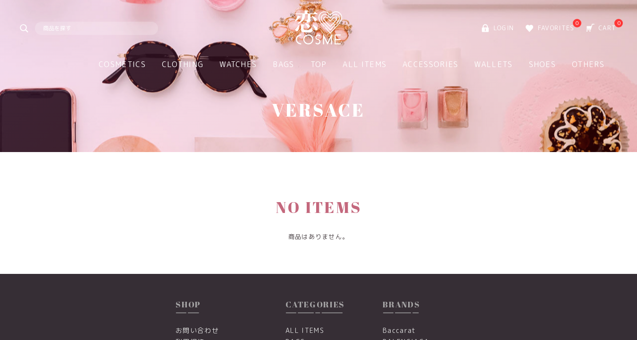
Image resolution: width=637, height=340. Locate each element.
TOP (318, 64)
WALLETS (493, 64)
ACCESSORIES (430, 64)
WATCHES (238, 64)
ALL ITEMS (364, 64)
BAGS (283, 64)
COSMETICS (122, 64)
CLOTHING (182, 64)
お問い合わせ (197, 330)
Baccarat (399, 330)
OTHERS (588, 64)
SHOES (542, 64)
